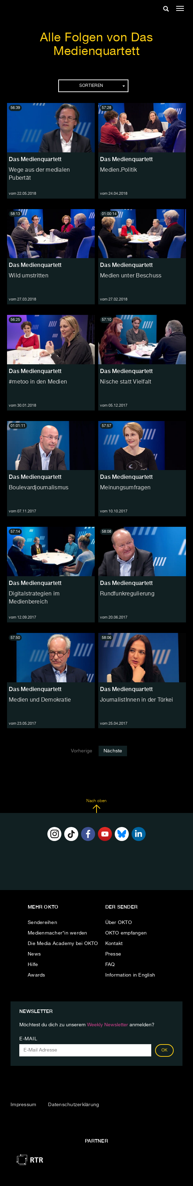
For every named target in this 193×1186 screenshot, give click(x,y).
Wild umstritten (28, 276)
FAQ (110, 964)
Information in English (130, 975)
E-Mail (28, 1038)
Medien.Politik (118, 170)
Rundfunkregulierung (127, 594)
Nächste (113, 751)
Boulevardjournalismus (38, 488)
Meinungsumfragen (125, 488)
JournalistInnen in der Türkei (136, 700)
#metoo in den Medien (38, 382)
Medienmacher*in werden (57, 933)
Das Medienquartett (35, 159)
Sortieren (102, 86)
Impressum (23, 1104)
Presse (113, 954)
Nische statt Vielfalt (125, 382)
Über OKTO (118, 922)
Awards (36, 975)
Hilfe (33, 964)
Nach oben (96, 806)
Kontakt (114, 943)
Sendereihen (42, 922)
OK (164, 1050)
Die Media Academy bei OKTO (63, 943)
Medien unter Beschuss (130, 276)
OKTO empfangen (126, 933)
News (34, 954)
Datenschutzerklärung (73, 1104)
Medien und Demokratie (40, 700)
